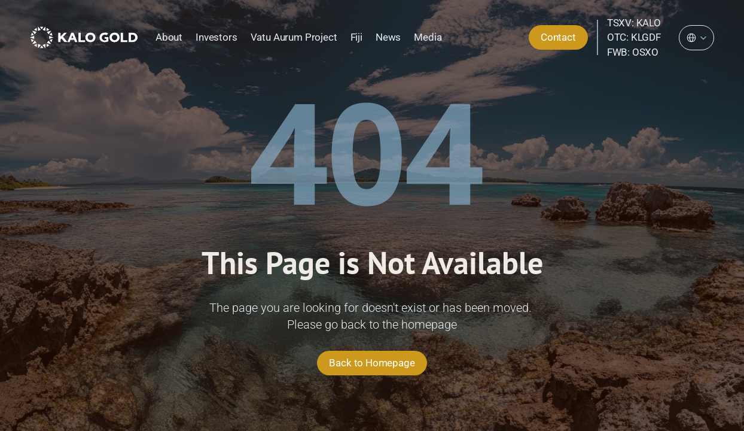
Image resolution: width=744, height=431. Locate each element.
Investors (216, 37)
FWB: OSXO (632, 52)
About (168, 37)
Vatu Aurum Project (294, 37)
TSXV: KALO (634, 23)
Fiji (356, 37)
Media (427, 37)
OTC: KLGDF (634, 37)
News (388, 37)
